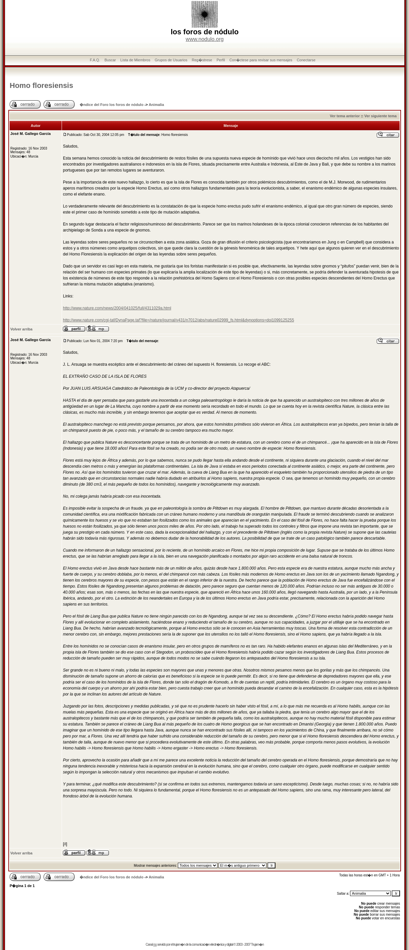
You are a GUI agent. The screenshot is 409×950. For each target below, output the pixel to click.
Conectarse (306, 60)
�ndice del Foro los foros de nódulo (111, 105)
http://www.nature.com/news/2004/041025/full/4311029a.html (117, 308)
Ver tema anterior (345, 116)
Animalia (156, 105)
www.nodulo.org (205, 39)
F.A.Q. (95, 60)
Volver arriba (21, 329)
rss (155, 944)
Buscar (110, 60)
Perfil (220, 60)
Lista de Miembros (135, 60)
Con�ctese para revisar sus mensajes (260, 60)
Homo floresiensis (41, 85)
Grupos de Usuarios (171, 60)
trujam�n (179, 944)
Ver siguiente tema (380, 116)
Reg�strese (202, 60)
